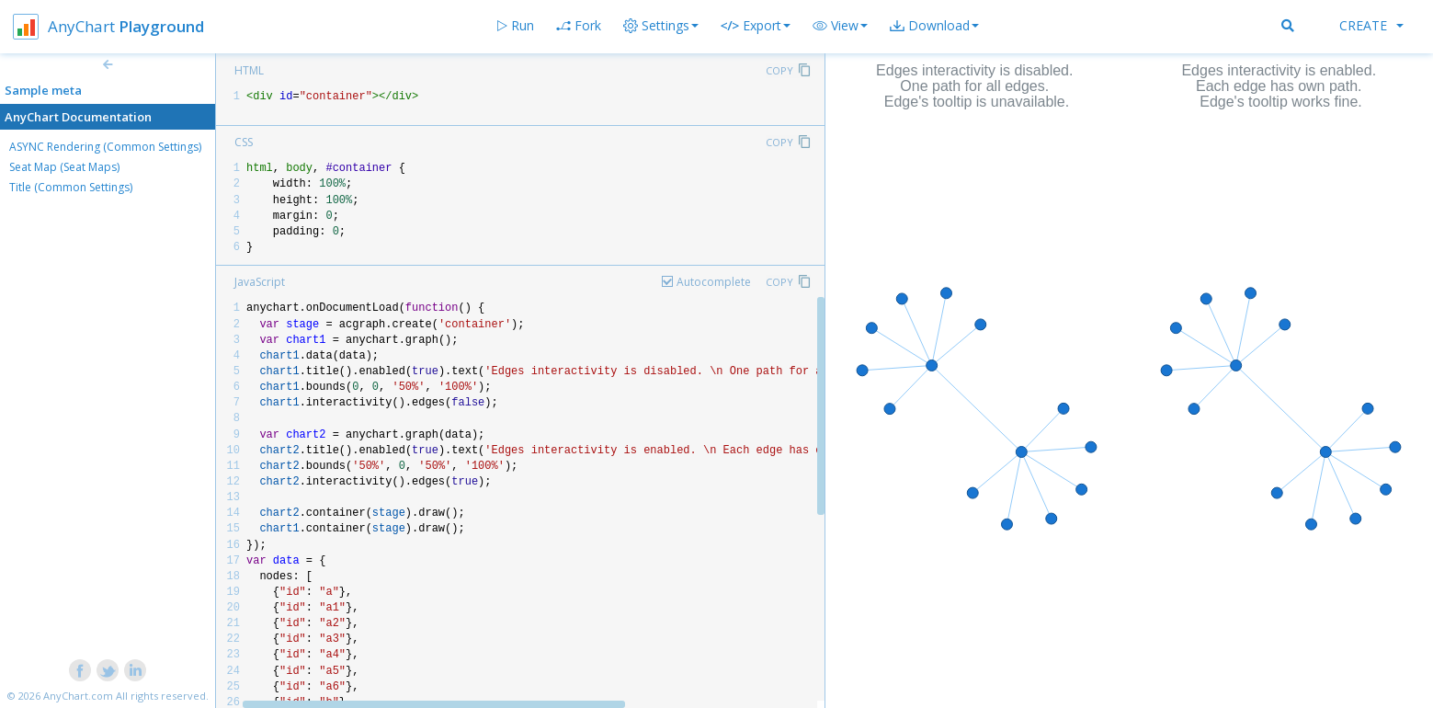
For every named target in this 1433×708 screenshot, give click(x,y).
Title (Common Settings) (70, 187)
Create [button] (1371, 25)
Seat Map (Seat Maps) (64, 167)
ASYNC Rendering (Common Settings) (105, 146)
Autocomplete (714, 282)
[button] (840, 25)
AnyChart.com (78, 695)
